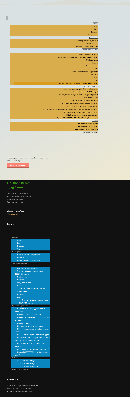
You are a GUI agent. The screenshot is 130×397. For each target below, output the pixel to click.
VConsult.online (12, 214)
